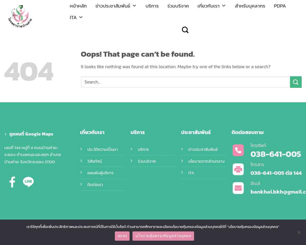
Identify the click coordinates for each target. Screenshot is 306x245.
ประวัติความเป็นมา (102, 149)
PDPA (280, 6)
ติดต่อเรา (95, 184)
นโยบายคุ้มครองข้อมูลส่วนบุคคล (163, 236)
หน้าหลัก (78, 6)
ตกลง (122, 236)
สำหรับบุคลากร (250, 6)
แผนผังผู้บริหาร (100, 173)
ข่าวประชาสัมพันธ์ (116, 6)
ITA (76, 17)
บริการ (152, 6)
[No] (299, 234)
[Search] (185, 30)
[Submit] (296, 82)
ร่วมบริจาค (178, 6)
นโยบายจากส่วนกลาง (206, 161)
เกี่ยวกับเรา (212, 6)
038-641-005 (267, 173)
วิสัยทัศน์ (94, 161)
